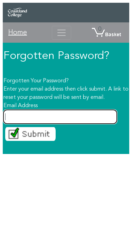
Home (17, 32)
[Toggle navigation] (61, 33)
